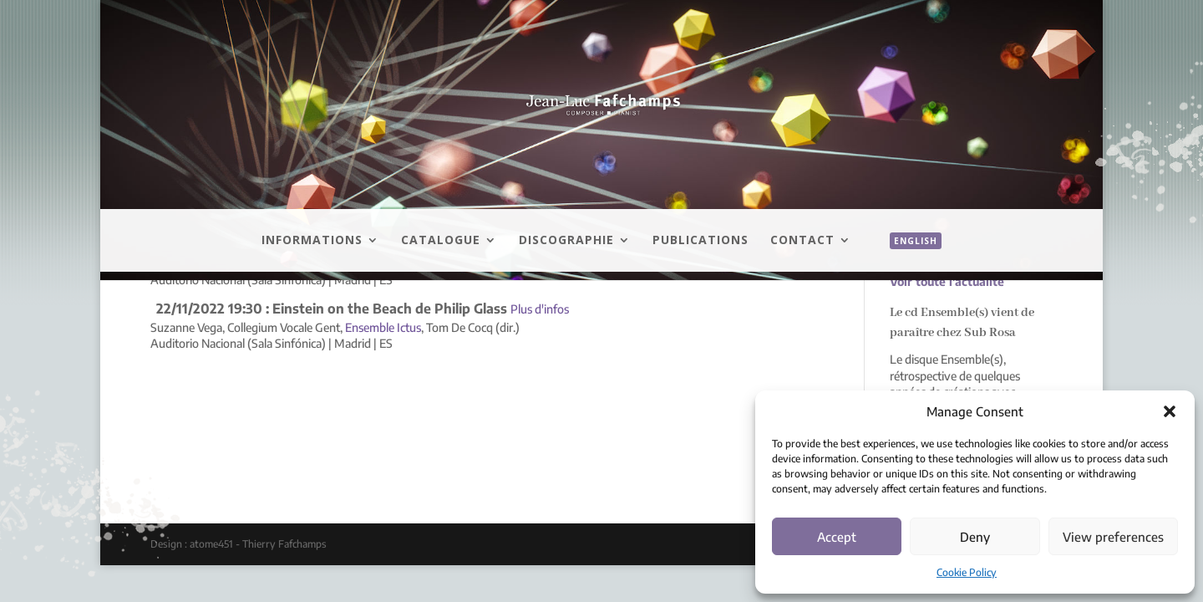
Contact (802, 240)
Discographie (566, 240)
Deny (975, 536)
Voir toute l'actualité (947, 281)
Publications (700, 240)
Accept (836, 536)
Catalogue (440, 240)
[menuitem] (907, 259)
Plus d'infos (539, 309)
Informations (312, 240)
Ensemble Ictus (383, 327)
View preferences (1113, 536)
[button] (1169, 411)
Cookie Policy (967, 572)
